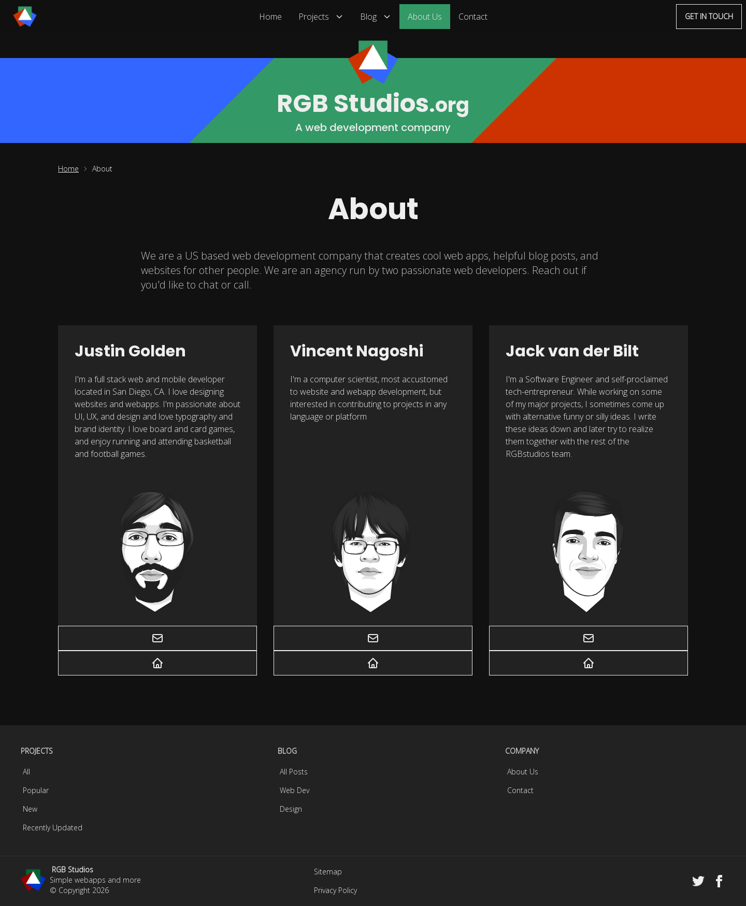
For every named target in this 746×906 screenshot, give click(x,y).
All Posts (294, 771)
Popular (36, 790)
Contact (472, 16)
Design (291, 809)
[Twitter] (698, 881)
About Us (425, 16)
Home (270, 16)
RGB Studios (72, 869)
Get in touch (709, 16)
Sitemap (328, 871)
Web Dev (294, 790)
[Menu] (25, 16)
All (26, 771)
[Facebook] (719, 881)
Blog (375, 16)
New (30, 809)
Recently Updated (52, 827)
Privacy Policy (335, 890)
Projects (320, 16)
